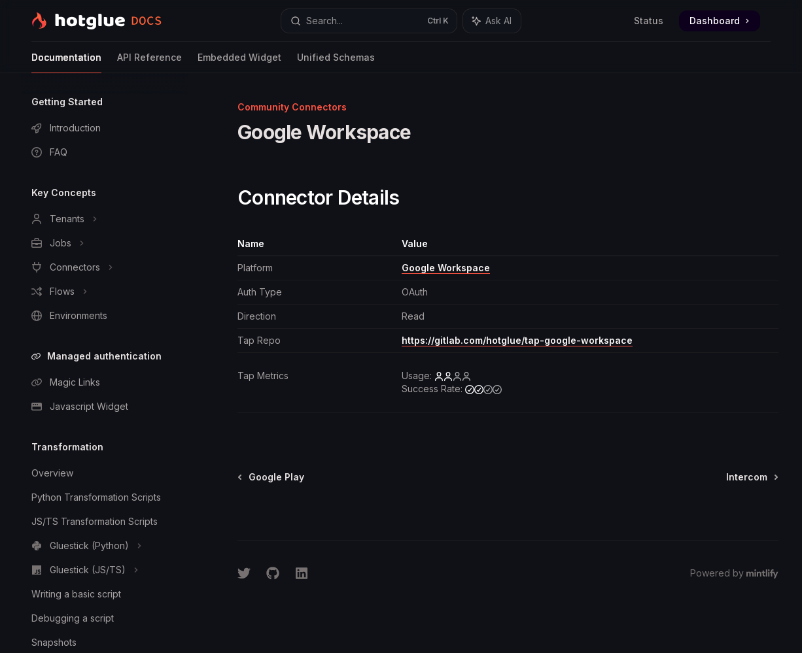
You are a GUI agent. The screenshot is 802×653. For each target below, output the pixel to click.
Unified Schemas (336, 62)
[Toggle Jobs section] (104, 243)
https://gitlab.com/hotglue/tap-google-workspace (517, 340)
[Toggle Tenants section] (104, 219)
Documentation (66, 62)
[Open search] (369, 21)
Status (648, 20)
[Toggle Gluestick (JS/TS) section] (104, 570)
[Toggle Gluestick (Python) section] (104, 546)
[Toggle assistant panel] (492, 21)
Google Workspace (446, 267)
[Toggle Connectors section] (104, 267)
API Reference (149, 62)
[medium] (483, 388)
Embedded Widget (239, 62)
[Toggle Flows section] (104, 291)
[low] (452, 375)
